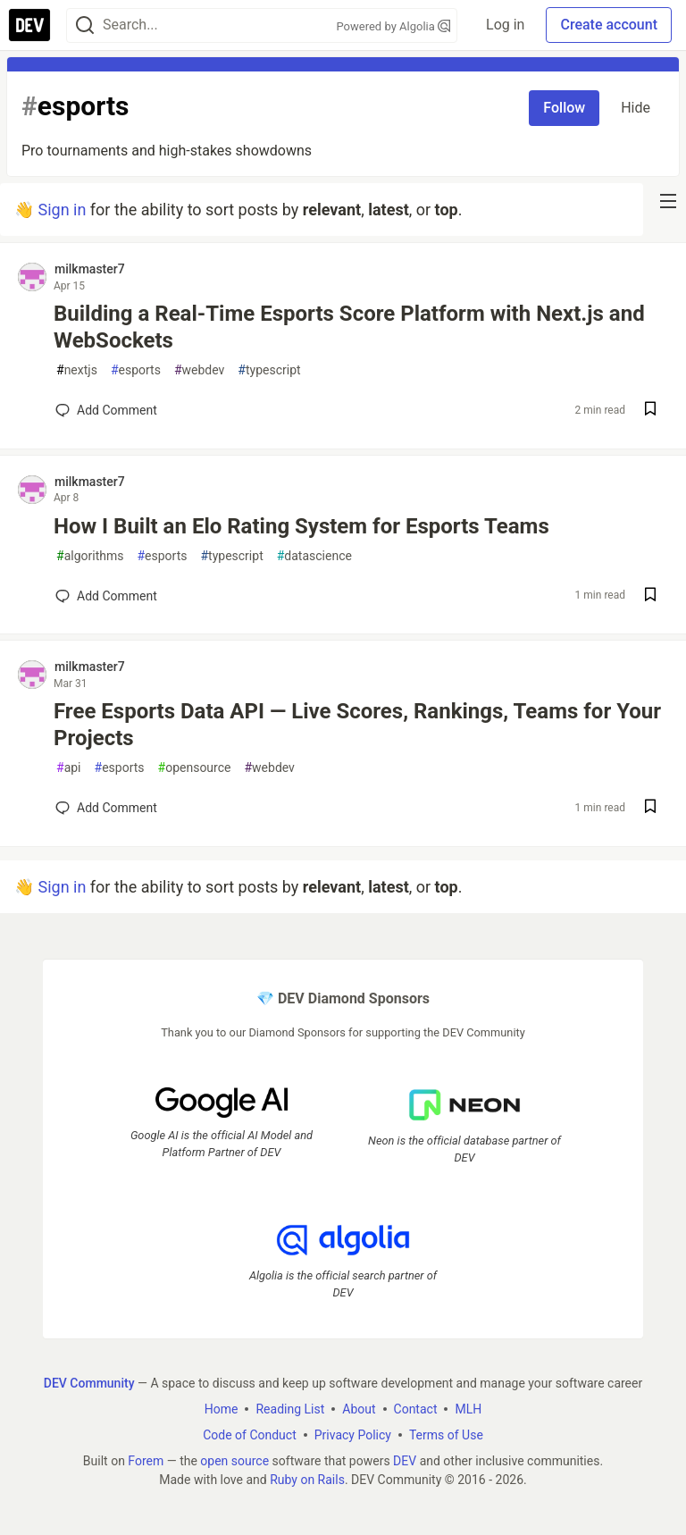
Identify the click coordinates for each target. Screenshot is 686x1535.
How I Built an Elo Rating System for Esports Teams (301, 526)
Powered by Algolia (394, 26)
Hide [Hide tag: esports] (635, 107)
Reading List (289, 1408)
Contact (416, 1408)
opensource (194, 768)
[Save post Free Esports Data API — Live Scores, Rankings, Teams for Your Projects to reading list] (650, 808)
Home (221, 1408)
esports (136, 370)
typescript (269, 370)
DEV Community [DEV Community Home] (89, 1382)
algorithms (89, 556)
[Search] (85, 25)
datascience (314, 556)
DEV (404, 1460)
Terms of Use (446, 1434)
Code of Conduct (250, 1434)
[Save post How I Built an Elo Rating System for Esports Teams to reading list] (650, 596)
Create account (608, 24)
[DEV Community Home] (29, 25)
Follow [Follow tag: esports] (564, 107)
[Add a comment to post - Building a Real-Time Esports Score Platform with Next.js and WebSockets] (106, 410)
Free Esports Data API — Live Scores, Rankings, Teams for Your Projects (357, 725)
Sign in (62, 209)
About (358, 1408)
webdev (199, 370)
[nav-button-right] (668, 201)
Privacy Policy (352, 1434)
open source (234, 1460)
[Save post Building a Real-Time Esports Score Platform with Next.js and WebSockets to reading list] (650, 410)
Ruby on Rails (307, 1479)
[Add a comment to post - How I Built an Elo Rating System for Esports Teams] (106, 596)
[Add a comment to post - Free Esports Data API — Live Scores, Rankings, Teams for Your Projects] (106, 807)
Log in (505, 24)
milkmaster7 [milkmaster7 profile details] (89, 269)
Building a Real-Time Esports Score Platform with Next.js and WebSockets (349, 327)
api (68, 768)
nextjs (76, 370)
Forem (145, 1460)
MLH (468, 1408)
